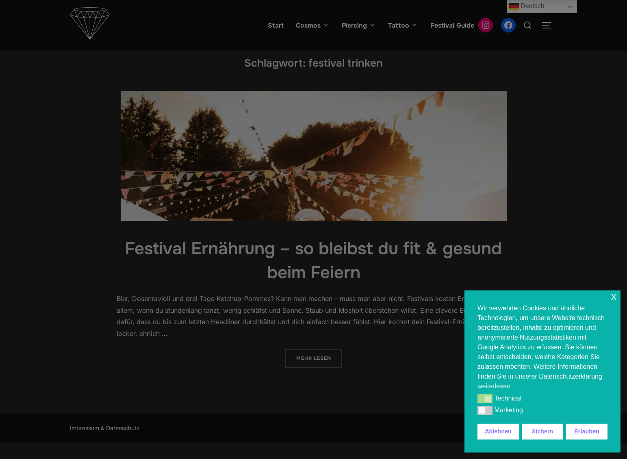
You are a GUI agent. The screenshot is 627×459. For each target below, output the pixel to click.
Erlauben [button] (586, 431)
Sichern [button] (542, 431)
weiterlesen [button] (493, 386)
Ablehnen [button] (498, 431)
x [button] (613, 296)
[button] (484, 398)
